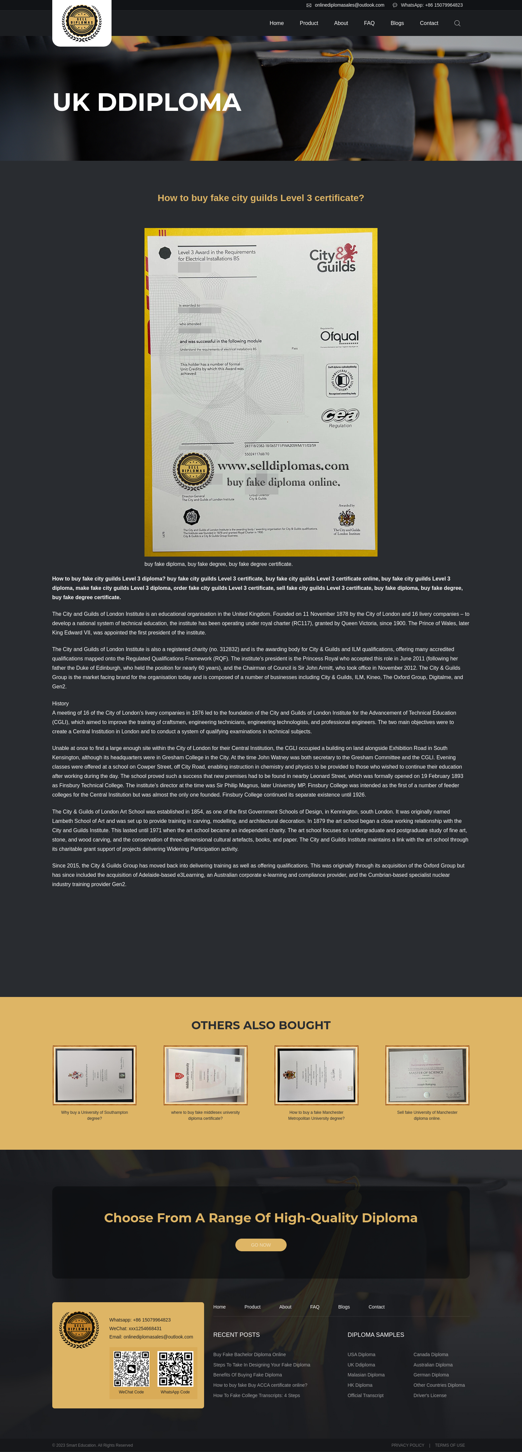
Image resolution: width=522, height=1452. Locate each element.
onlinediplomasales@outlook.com (350, 5)
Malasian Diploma (366, 1375)
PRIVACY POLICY (408, 1445)
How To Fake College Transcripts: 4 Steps (256, 1395)
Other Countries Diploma (439, 1385)
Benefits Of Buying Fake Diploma (247, 1375)
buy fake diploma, (396, 588)
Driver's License (429, 1395)
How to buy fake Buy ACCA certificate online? (260, 1385)
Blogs (397, 23)
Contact (429, 23)
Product (309, 23)
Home (277, 23)
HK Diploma (360, 1385)
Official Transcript (366, 1395)
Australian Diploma (433, 1364)
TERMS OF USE (450, 1445)
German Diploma (431, 1375)
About (341, 23)
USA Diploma (361, 1354)
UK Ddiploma (361, 1364)
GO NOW (261, 1245)
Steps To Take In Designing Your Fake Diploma (261, 1364)
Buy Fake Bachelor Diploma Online (249, 1354)
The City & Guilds (73, 812)
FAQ (369, 23)
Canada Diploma (430, 1354)
